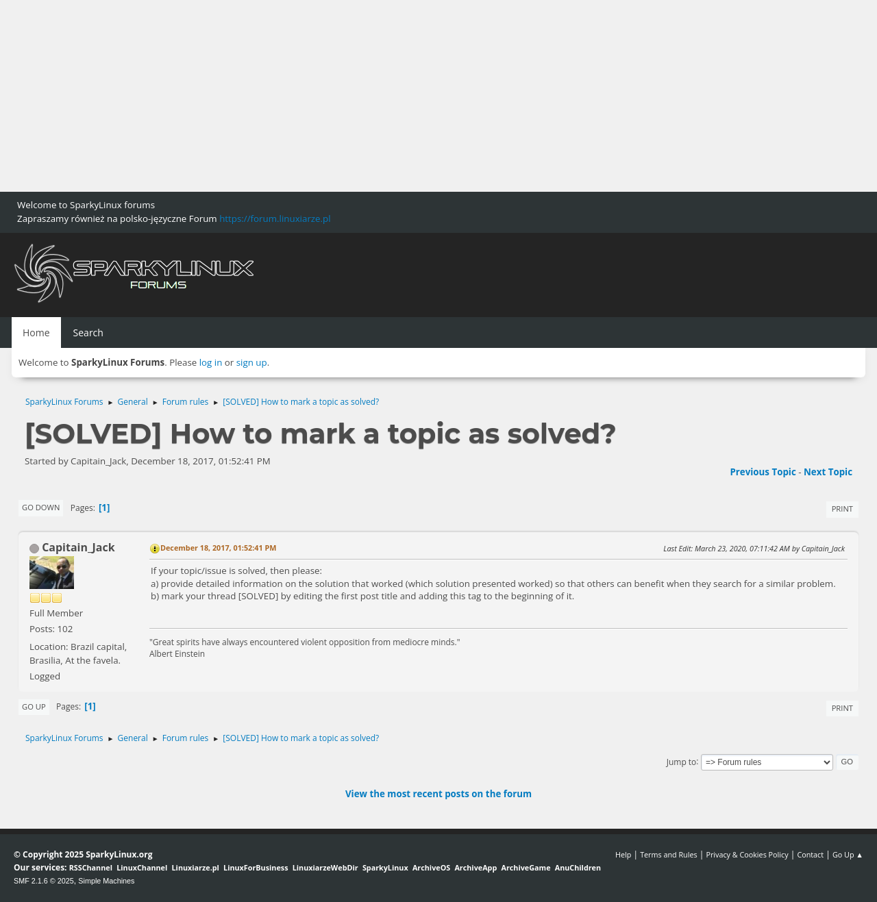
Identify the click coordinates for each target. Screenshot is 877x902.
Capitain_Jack (78, 547)
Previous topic (762, 472)
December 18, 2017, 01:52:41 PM (218, 547)
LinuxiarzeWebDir (325, 867)
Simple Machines (106, 881)
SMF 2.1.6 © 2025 (44, 881)
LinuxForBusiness (255, 867)
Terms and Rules (668, 854)
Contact (810, 854)
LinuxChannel (141, 867)
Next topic (828, 472)
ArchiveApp (475, 867)
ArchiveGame (525, 867)
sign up (251, 362)
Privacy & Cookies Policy (747, 854)
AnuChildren (578, 867)
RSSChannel (90, 867)
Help (623, 854)
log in (211, 362)
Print (842, 508)
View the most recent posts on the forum (438, 794)
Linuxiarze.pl (195, 867)
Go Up (34, 706)
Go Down (41, 507)
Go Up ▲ (847, 854)
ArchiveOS (431, 867)
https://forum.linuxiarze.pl (274, 218)
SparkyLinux (385, 867)
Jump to (682, 761)
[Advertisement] (411, 96)
